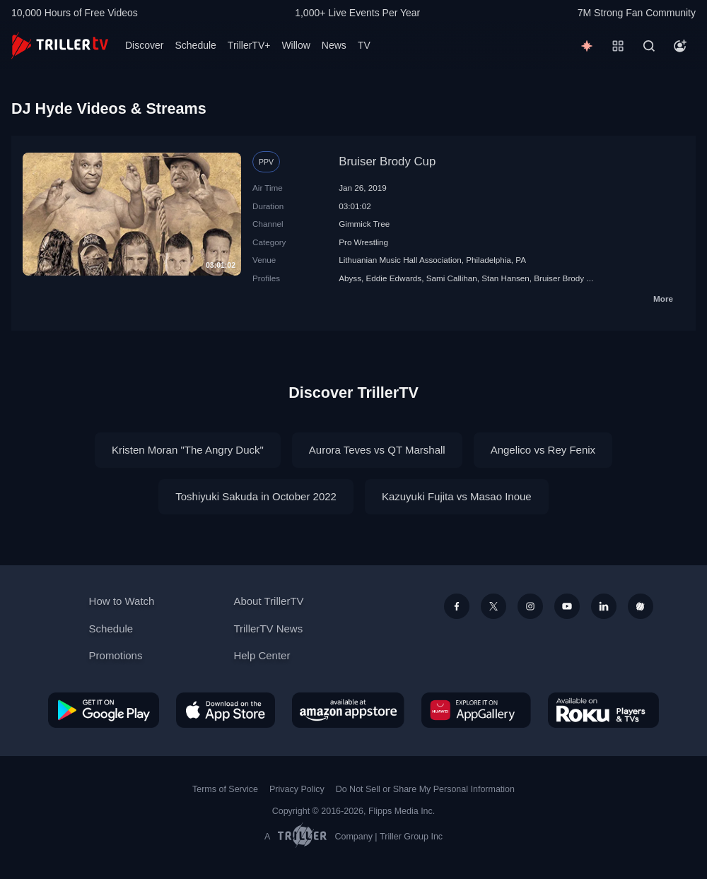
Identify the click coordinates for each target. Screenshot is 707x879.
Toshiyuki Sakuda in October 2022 (256, 496)
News (334, 45)
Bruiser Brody (559, 278)
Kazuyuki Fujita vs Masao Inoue (457, 496)
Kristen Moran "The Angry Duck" (188, 450)
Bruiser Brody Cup (387, 161)
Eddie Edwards (394, 278)
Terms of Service (225, 789)
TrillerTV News (268, 629)
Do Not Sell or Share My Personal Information (425, 789)
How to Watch (122, 601)
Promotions (116, 655)
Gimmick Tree (364, 223)
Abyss (350, 278)
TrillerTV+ (249, 45)
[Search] (649, 45)
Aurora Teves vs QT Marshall (377, 450)
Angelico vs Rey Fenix (543, 450)
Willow (295, 45)
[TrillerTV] (59, 45)
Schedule (195, 45)
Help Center (261, 655)
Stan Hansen (505, 278)
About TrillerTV (268, 601)
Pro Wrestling (363, 242)
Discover (144, 45)
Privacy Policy (297, 789)
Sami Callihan (451, 278)
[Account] (680, 45)
